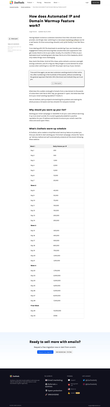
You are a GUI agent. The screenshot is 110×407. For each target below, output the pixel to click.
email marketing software (70, 40)
